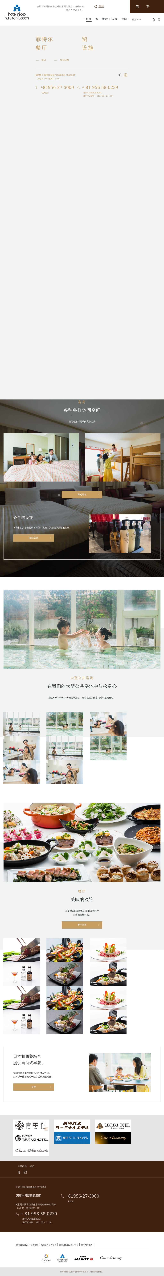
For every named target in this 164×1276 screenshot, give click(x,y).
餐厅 (105, 19)
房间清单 (82, 494)
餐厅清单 (82, 924)
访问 (124, 19)
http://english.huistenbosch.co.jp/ (37, 355)
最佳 (6, 29)
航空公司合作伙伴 (48, 1245)
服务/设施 (33, 537)
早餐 (33, 1087)
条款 (32, 1166)
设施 (115, 19)
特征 (89, 19)
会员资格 (34, 1245)
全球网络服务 (87, 1245)
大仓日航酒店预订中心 (68, 1245)
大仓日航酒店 (22, 1245)
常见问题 (22, 1166)
